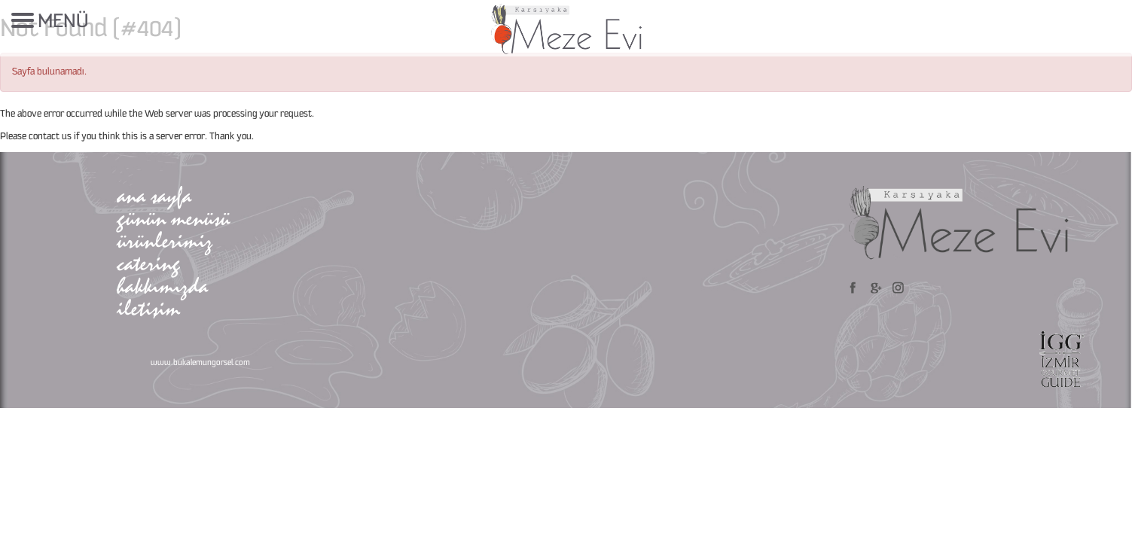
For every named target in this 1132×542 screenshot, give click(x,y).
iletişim (148, 308)
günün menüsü (173, 217)
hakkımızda (162, 285)
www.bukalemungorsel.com (200, 363)
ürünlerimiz (164, 240)
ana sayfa (154, 195)
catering (148, 263)
